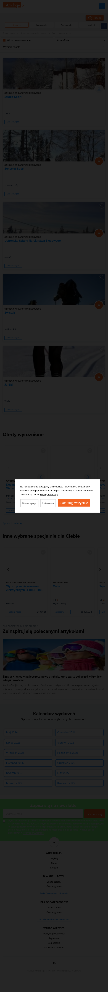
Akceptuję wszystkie (73, 503)
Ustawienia (48, 503)
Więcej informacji (49, 494)
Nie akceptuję (29, 503)
